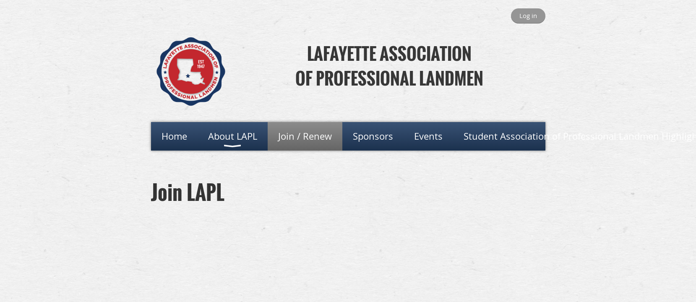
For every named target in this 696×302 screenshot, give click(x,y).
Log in (528, 15)
